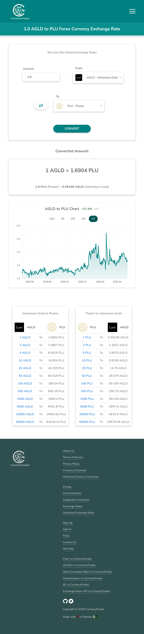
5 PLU (87, 353)
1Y (93, 219)
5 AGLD (25, 353)
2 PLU (87, 345)
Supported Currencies (76, 500)
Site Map (68, 548)
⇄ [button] (41, 105)
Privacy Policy (71, 464)
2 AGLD (25, 345)
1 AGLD (25, 337)
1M (83, 219)
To (57, 97)
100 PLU (87, 383)
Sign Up (68, 523)
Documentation (72, 493)
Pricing (67, 487)
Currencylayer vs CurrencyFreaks (83, 578)
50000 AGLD (25, 422)
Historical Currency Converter (81, 476)
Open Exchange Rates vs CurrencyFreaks (87, 571)
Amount (28, 69)
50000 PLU (86, 422)
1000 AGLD (25, 399)
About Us (68, 451)
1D (62, 219)
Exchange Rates (72, 506)
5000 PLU (87, 406)
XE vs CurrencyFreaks (76, 584)
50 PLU (87, 376)
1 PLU (87, 337)
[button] (132, 11)
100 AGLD (25, 383)
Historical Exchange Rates (78, 512)
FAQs (66, 536)
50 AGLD (25, 376)
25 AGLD (25, 368)
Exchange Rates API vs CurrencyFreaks (86, 591)
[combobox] (98, 77)
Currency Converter (74, 470)
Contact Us (69, 542)
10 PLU (87, 360)
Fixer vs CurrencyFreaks (77, 559)
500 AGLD (25, 391)
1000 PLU (87, 399)
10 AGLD (25, 360)
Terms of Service (73, 457)
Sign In (67, 529)
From (78, 68)
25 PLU (87, 368)
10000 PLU (86, 414)
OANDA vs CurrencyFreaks (79, 565)
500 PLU (87, 391)
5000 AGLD (25, 406)
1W (73, 219)
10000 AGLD (25, 414)
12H (51, 219)
